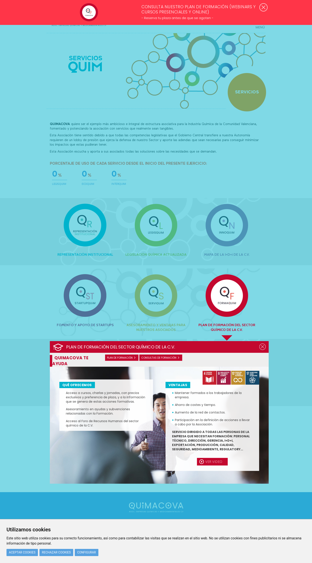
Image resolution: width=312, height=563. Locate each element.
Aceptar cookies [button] (22, 552)
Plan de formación (120, 358)
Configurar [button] (86, 552)
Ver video (213, 461)
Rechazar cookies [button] (56, 552)
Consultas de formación (158, 358)
